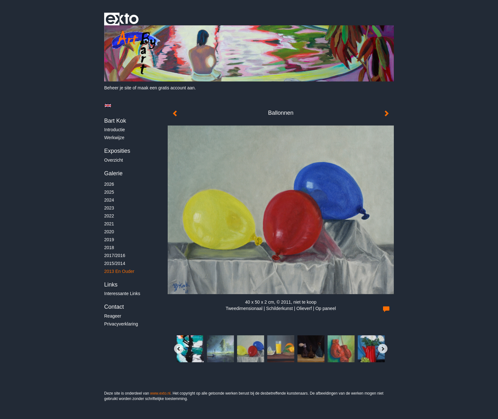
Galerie (113, 173)
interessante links (122, 293)
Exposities (117, 151)
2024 (109, 200)
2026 (109, 184)
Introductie (114, 129)
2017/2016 (114, 255)
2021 (109, 223)
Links (111, 284)
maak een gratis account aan (166, 87)
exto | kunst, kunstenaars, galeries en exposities (122, 19)
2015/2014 (114, 263)
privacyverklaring (121, 323)
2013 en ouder (119, 271)
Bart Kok (115, 121)
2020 (109, 231)
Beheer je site (117, 87)
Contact (114, 307)
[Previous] (179, 348)
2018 (109, 247)
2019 (109, 239)
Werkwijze (114, 137)
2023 (109, 207)
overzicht (113, 160)
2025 (109, 192)
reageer (112, 316)
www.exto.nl (160, 393)
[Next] (382, 348)
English (107, 105)
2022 (109, 215)
